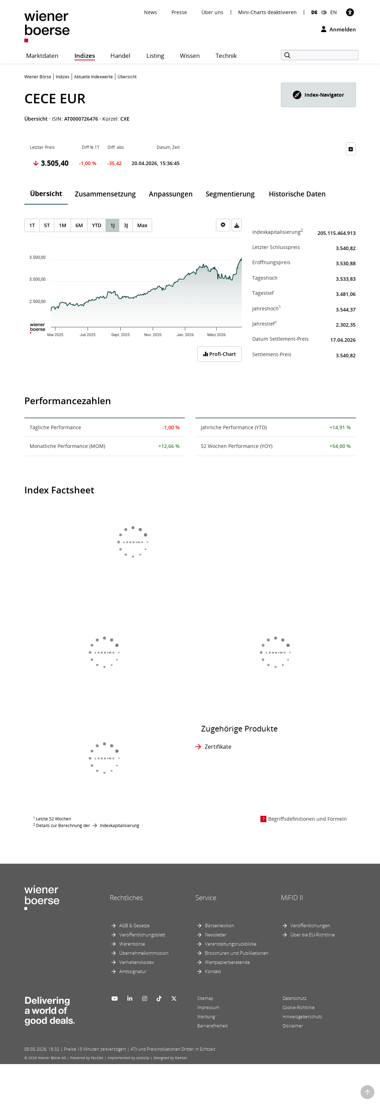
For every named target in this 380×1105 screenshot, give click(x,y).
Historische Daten (297, 194)
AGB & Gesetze (134, 925)
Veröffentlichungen (310, 925)
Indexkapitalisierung (119, 825)
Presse (179, 12)
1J (112, 225)
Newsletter (216, 934)
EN (333, 12)
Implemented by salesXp (128, 1057)
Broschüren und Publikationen (237, 953)
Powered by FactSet (86, 1057)
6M (79, 225)
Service (205, 897)
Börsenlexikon (219, 925)
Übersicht (46, 193)
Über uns (212, 12)
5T (47, 225)
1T (32, 225)
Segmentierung (230, 194)
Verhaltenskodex (136, 962)
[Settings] (223, 225)
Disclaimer (293, 1026)
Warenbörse (132, 944)
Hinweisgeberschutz (302, 1017)
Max (142, 225)
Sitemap (205, 998)
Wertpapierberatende (227, 962)
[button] (318, 95)
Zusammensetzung (105, 194)
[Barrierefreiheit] (350, 12)
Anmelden (338, 29)
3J (126, 225)
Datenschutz (295, 998)
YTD (96, 225)
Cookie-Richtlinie (299, 1007)
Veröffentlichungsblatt (142, 934)
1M (62, 225)
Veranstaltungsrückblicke (231, 944)
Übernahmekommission (144, 953)
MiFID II (292, 897)
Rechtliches (126, 897)
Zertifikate (218, 747)
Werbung (206, 1017)
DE (314, 12)
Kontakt (213, 971)
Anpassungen (171, 194)
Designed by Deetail (170, 1057)
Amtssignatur (132, 971)
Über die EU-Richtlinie (312, 934)
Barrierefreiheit (212, 1026)
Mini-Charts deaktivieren (267, 12)
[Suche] (319, 55)
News (150, 12)
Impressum (208, 1007)
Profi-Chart (219, 354)
